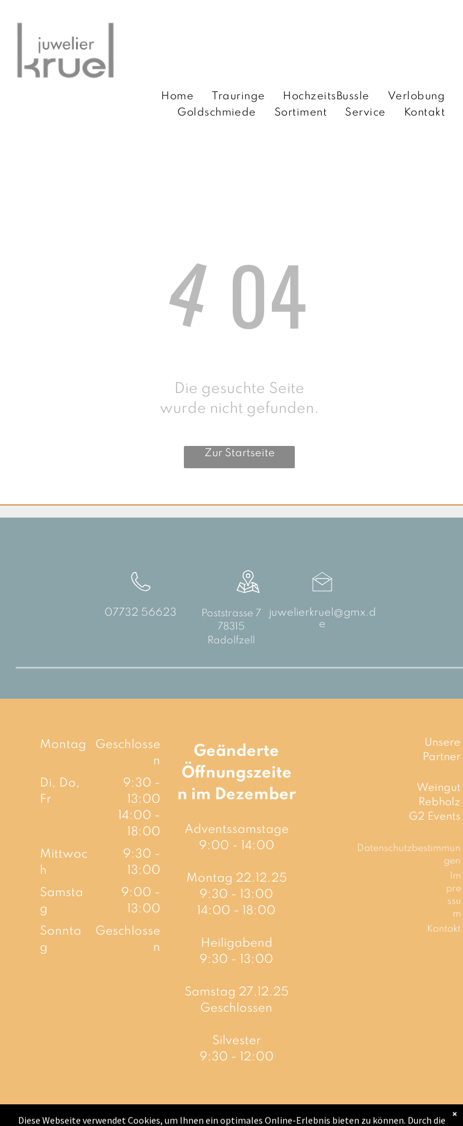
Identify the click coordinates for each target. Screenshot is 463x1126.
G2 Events (435, 816)
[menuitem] (177, 96)
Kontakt (444, 929)
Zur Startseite (239, 453)
